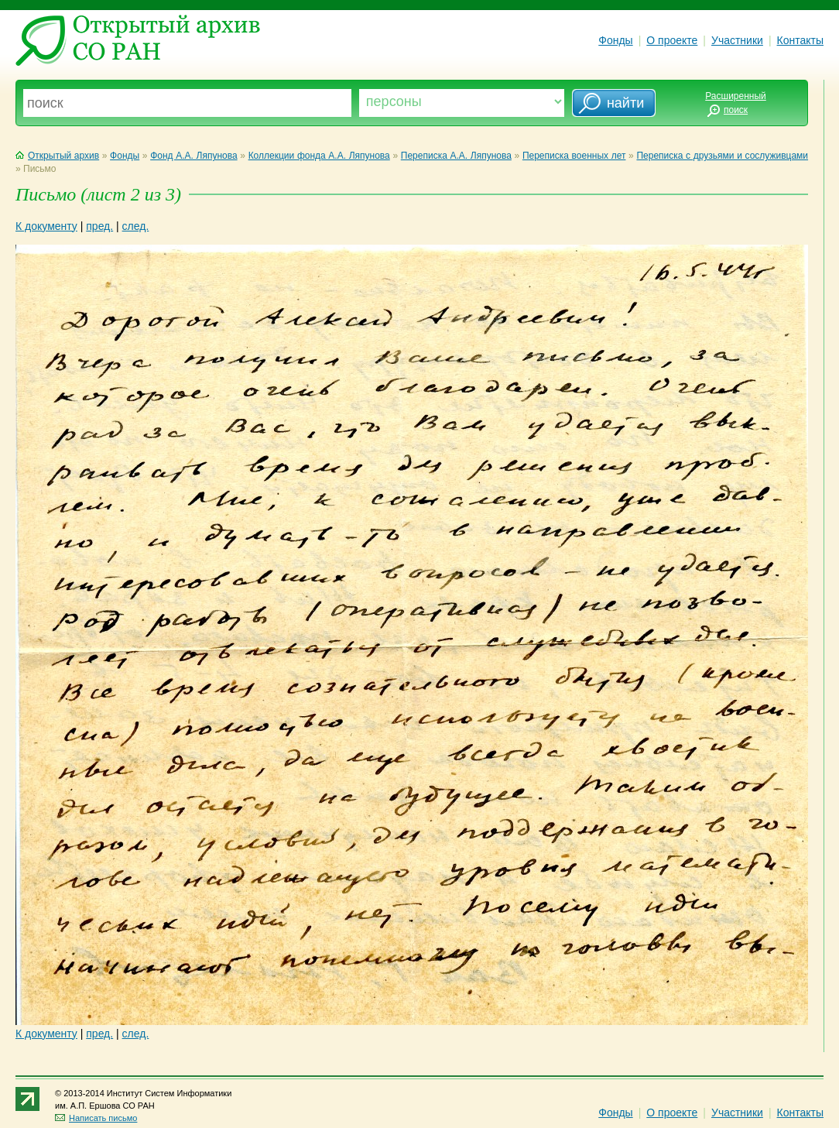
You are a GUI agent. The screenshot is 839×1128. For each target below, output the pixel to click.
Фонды (615, 40)
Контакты (800, 40)
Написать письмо (96, 1118)
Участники (737, 40)
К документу (46, 226)
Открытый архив (57, 155)
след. (135, 226)
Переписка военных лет (574, 155)
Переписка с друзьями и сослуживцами (722, 155)
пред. (99, 226)
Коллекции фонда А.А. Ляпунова (319, 155)
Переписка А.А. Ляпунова (456, 155)
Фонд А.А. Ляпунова (193, 155)
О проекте (671, 40)
